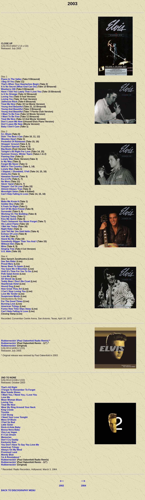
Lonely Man (7, 159)
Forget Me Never (9, 164)
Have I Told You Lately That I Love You (21, 91)
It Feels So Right (9, 206)
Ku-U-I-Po (6, 179)
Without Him (7, 244)
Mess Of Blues (8, 420)
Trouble (5, 412)
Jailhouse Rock (9, 101)
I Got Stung (7, 415)
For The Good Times (12, 301)
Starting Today (8, 216)
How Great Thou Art (11, 289)
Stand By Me (7, 239)
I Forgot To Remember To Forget (18, 390)
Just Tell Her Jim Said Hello (15, 231)
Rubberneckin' (8, 343)
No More (5, 181)
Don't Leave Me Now (12, 121)
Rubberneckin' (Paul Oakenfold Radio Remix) (25, 341)
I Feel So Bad (8, 422)
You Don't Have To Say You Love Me (20, 445)
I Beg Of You (7, 81)
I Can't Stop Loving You (13, 291)
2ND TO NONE (8, 377)
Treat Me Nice (8, 104)
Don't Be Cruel (22, 281)
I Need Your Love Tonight (14, 417)
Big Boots (6, 149)
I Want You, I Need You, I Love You (19, 395)
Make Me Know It (10, 201)
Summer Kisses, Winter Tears (16, 154)
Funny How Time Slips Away (16, 309)
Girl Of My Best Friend (12, 209)
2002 (61, 485)
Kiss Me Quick (8, 219)
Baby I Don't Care (10, 126)
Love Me (5, 276)
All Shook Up (8, 279)
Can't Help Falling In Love (14, 194)
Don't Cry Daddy (9, 440)
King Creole (7, 410)
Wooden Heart (8, 139)
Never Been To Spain (12, 266)
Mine (3, 246)
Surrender (6, 211)
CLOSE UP (6, 43)
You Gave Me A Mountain (14, 269)
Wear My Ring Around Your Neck (18, 407)
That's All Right (9, 387)
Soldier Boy (7, 204)
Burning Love (8, 304)
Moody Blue (7, 455)
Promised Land (9, 452)
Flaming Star (8, 156)
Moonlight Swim (9, 191)
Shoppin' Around (10, 144)
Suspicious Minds (10, 296)
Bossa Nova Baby (10, 430)
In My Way (6, 161)
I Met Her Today (9, 226)
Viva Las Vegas (9, 432)
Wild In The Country (11, 166)
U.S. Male (6, 251)
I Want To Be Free (10, 114)
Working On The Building (14, 214)
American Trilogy (10, 306)
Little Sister (7, 425)
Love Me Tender (9, 294)
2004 (83, 485)
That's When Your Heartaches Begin (20, 84)
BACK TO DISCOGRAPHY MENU (18, 490)
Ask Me (5, 236)
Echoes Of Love (9, 234)
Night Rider (7, 229)
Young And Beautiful (12, 106)
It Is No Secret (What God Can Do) (19, 86)
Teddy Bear (7, 281)
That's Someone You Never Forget (19, 221)
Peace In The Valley (11, 79)
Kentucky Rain (8, 442)
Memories (6, 437)
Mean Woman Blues (11, 400)
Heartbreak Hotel (10, 284)
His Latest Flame (10, 224)
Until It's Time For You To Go (16, 271)
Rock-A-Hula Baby (10, 427)
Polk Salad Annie (10, 274)
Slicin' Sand (7, 184)
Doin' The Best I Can (12, 136)
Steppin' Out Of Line (11, 186)
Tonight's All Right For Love (15, 151)
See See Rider (8, 261)
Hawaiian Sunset (10, 176)
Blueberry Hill (8, 89)
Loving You (7, 96)
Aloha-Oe (6, 174)
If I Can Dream (8, 435)
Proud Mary (7, 264)
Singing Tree (7, 249)
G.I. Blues (6, 134)
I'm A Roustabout (10, 457)
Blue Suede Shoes (10, 392)
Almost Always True (11, 189)
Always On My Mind (11, 450)
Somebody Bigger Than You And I (19, 241)
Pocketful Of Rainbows (13, 141)
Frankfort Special (10, 146)
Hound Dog (7, 286)
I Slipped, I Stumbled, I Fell (15, 171)
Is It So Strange (9, 94)
